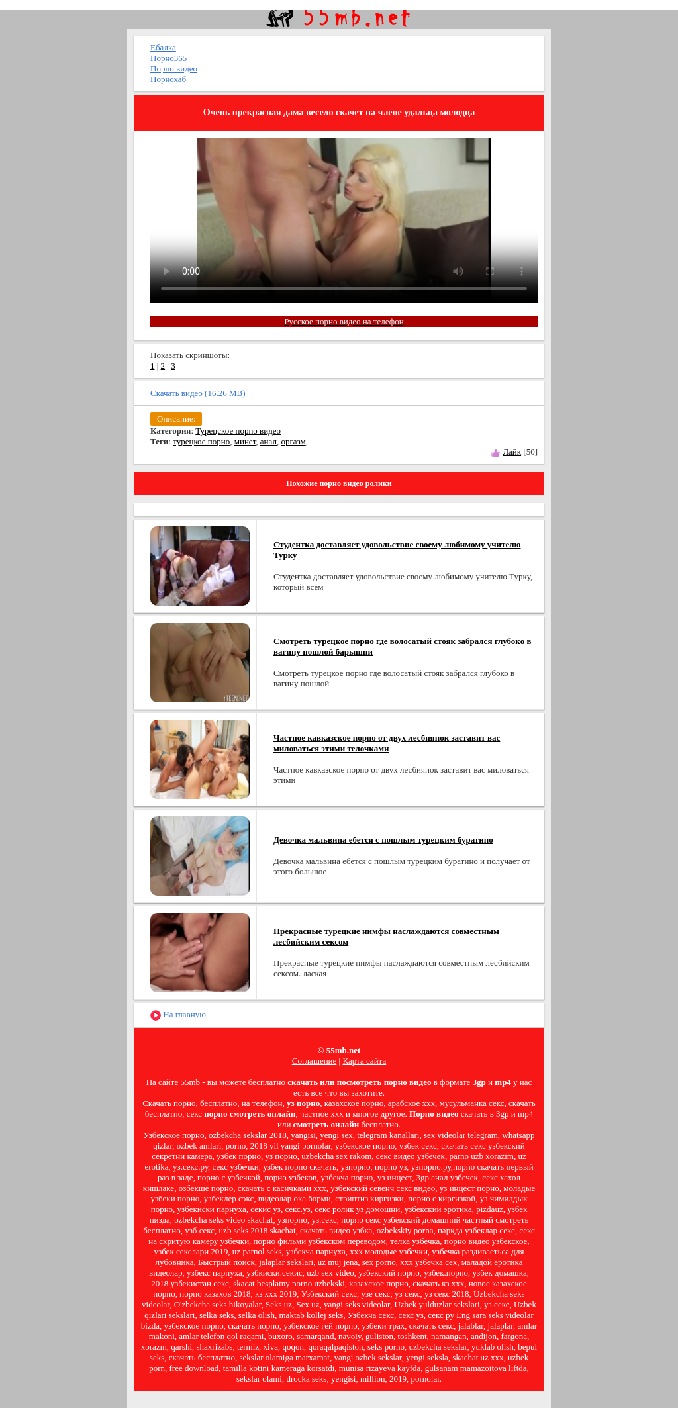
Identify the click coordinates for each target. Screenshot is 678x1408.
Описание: (176, 419)
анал (268, 441)
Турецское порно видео (238, 431)
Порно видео (173, 68)
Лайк (512, 452)
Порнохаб (168, 79)
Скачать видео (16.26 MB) (198, 393)
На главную (178, 1015)
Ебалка (163, 47)
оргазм (293, 441)
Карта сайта (364, 1061)
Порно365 (168, 58)
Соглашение (314, 1061)
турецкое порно (201, 441)
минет (245, 441)
